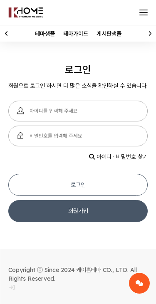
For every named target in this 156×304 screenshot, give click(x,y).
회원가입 (78, 211)
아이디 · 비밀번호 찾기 (118, 157)
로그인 (78, 184)
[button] (6, 33)
